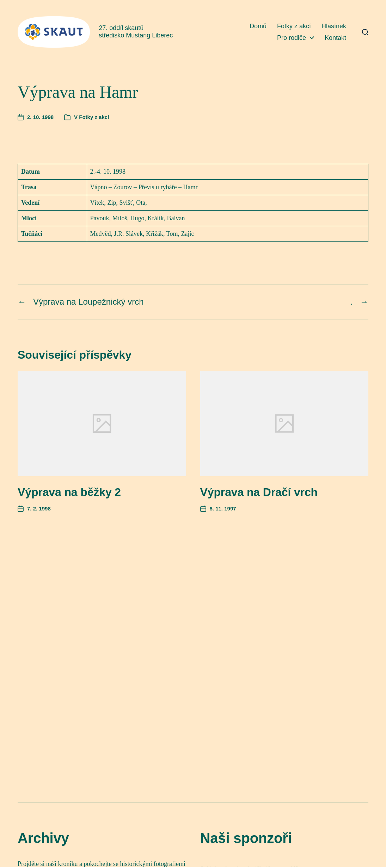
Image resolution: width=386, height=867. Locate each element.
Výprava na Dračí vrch (259, 492)
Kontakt (335, 38)
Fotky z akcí (294, 26)
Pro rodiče (291, 38)
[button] (365, 32)
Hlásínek (333, 26)
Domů (258, 26)
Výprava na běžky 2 (69, 492)
